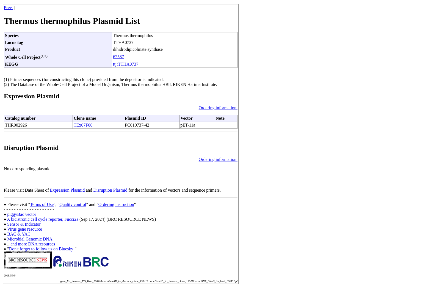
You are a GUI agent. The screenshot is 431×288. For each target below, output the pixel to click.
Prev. (8, 7)
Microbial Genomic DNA (29, 239)
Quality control (72, 204)
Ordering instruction (116, 204)
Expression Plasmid (67, 190)
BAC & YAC (19, 234)
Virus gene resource (24, 229)
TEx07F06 (83, 125)
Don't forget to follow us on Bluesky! (42, 249)
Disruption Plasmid (110, 190)
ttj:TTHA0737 (125, 64)
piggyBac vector (21, 214)
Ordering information (218, 107)
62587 (118, 56)
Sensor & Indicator (24, 224)
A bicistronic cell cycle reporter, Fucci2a (42, 219)
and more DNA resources (32, 244)
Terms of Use (42, 204)
